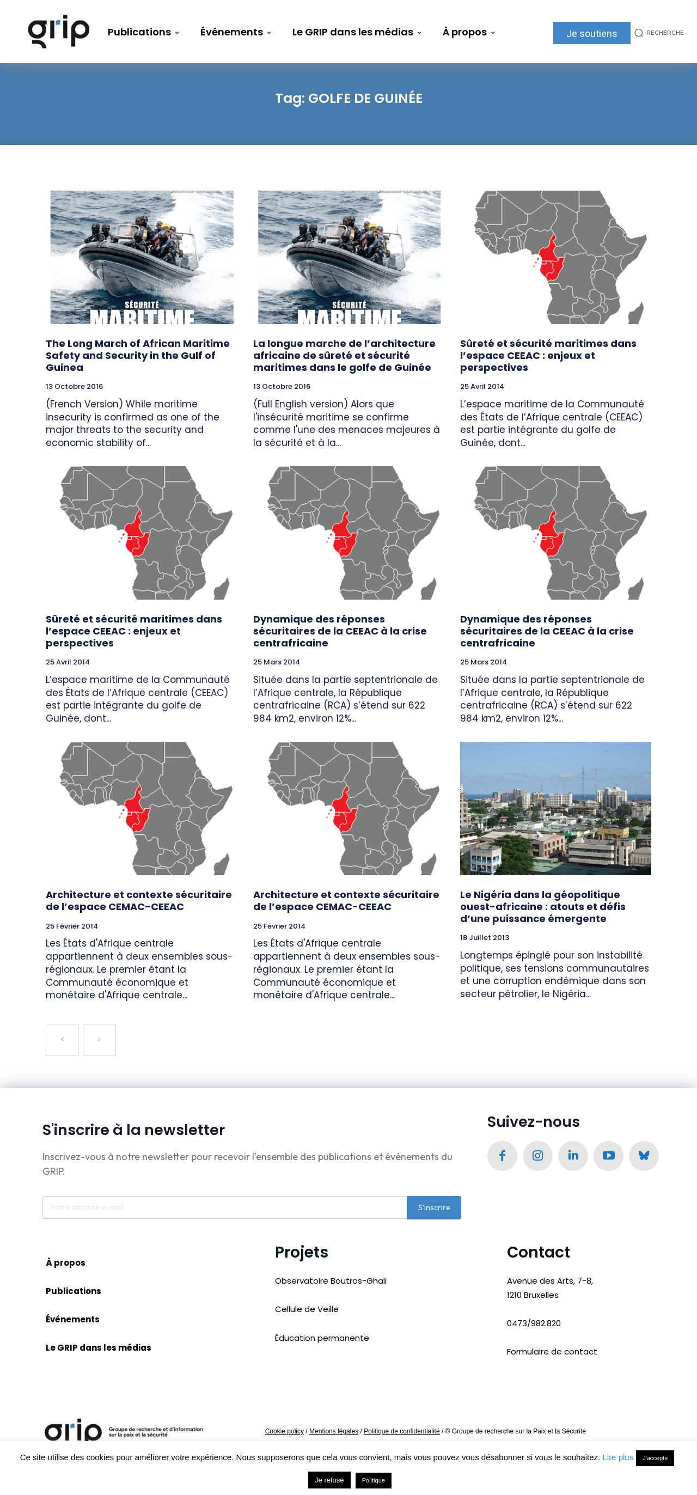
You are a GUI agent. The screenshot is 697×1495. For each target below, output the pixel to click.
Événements (73, 1320)
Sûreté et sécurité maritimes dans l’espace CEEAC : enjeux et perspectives (548, 355)
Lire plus (617, 1457)
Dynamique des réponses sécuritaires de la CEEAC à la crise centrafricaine (340, 630)
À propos (65, 1264)
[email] (224, 1208)
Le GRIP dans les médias (98, 1348)
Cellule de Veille (307, 1309)
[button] (657, 33)
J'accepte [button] (655, 1458)
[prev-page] (62, 1039)
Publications (73, 1292)
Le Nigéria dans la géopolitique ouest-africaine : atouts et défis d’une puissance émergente (543, 906)
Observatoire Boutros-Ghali (331, 1281)
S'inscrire (434, 1208)
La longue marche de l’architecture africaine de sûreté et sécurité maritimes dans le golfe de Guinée (344, 355)
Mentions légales (333, 1432)
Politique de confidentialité (401, 1432)
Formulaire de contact (552, 1352)
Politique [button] (373, 1480)
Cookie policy (284, 1432)
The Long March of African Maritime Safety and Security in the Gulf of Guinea (138, 355)
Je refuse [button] (329, 1480)
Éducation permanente (322, 1338)
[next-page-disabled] (99, 1039)
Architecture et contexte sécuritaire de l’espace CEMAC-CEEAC (139, 900)
